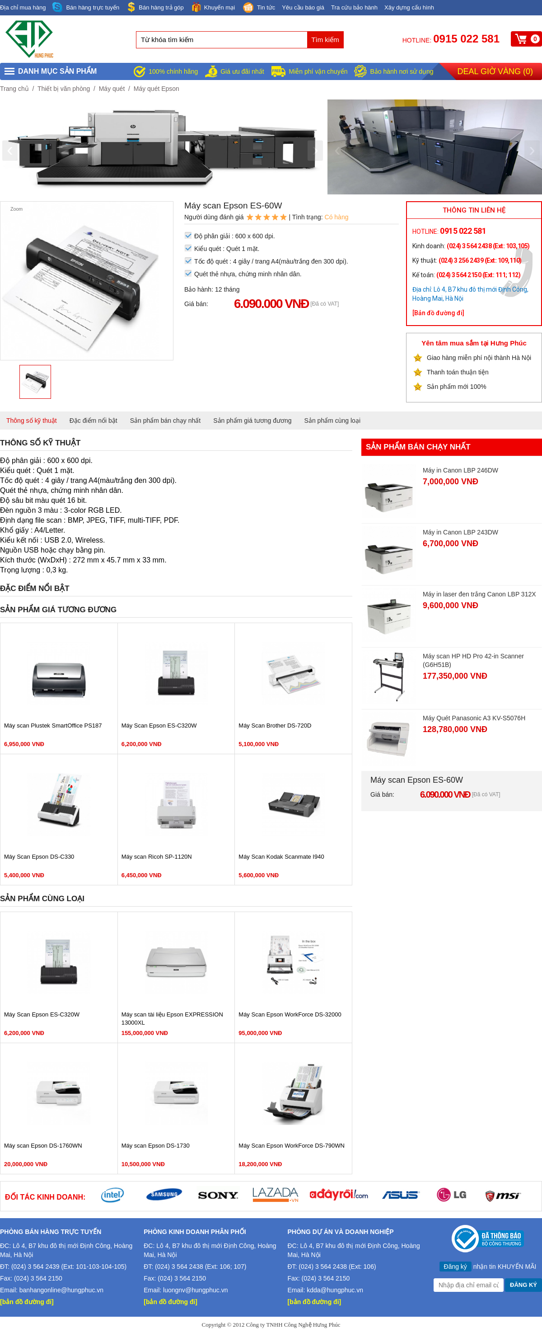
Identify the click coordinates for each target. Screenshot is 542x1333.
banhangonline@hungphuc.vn (61, 1290)
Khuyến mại (213, 7)
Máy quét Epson (156, 88)
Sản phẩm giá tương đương (252, 420)
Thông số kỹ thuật (31, 420)
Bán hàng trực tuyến (85, 7)
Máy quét (112, 88)
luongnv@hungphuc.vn (195, 1290)
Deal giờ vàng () (495, 71)
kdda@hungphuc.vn (335, 1290)
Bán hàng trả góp (155, 7)
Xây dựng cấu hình (409, 7)
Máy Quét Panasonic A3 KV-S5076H (474, 718)
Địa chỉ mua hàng (23, 7)
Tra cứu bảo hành (354, 7)
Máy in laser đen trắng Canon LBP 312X (479, 594)
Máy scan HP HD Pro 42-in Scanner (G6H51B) (473, 660)
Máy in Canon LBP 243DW (460, 532)
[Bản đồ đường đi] (438, 313)
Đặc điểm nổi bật (93, 420)
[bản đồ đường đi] (27, 1301)
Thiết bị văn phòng (63, 88)
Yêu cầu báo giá (303, 7)
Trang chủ (14, 88)
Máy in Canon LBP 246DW (460, 470)
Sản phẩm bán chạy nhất (165, 420)
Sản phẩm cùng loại (332, 420)
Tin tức (258, 8)
